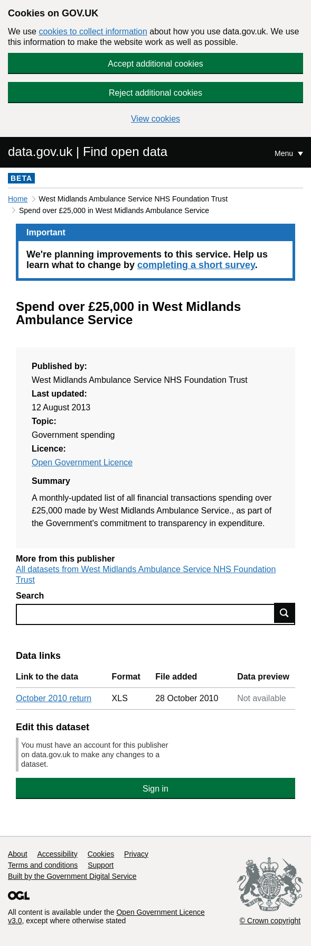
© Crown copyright (270, 920)
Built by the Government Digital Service (72, 876)
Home (17, 199)
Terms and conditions (43, 865)
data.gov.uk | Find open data (87, 151)
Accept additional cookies (155, 63)
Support (101, 865)
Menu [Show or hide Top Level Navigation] (285, 153)
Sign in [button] (155, 788)
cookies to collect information (93, 31)
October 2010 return (53, 698)
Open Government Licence (82, 462)
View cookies (155, 118)
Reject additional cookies (155, 92)
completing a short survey (196, 265)
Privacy (136, 854)
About (17, 854)
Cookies (101, 854)
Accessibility (57, 854)
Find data (284, 613)
